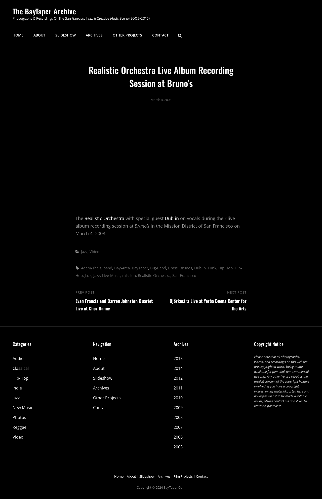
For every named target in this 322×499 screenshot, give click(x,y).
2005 (178, 447)
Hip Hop (225, 267)
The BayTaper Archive (44, 11)
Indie (17, 388)
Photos (19, 417)
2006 (178, 437)
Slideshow (65, 35)
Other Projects (127, 35)
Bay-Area (122, 267)
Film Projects (183, 476)
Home (18, 35)
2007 (178, 427)
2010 (178, 398)
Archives (94, 35)
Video (94, 251)
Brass (173, 267)
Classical (21, 368)
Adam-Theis (91, 267)
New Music (23, 407)
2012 (178, 378)
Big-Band (158, 267)
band (107, 267)
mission (129, 275)
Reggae (19, 427)
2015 (178, 358)
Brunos (186, 267)
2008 (178, 417)
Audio (18, 358)
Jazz (84, 251)
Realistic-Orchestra (154, 275)
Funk (212, 267)
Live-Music (111, 275)
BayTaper (140, 267)
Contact (160, 35)
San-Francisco (184, 275)
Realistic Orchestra (104, 218)
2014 (178, 368)
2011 (178, 388)
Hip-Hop (20, 378)
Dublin (172, 218)
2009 (178, 407)
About (39, 35)
